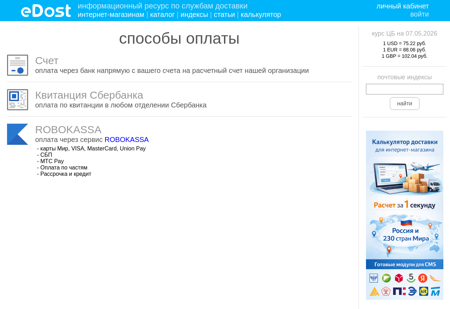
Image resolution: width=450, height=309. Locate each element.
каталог (162, 14)
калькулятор (261, 14)
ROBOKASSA (127, 139)
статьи (224, 14)
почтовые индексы (405, 77)
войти (419, 14)
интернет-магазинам (111, 14)
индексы (194, 14)
